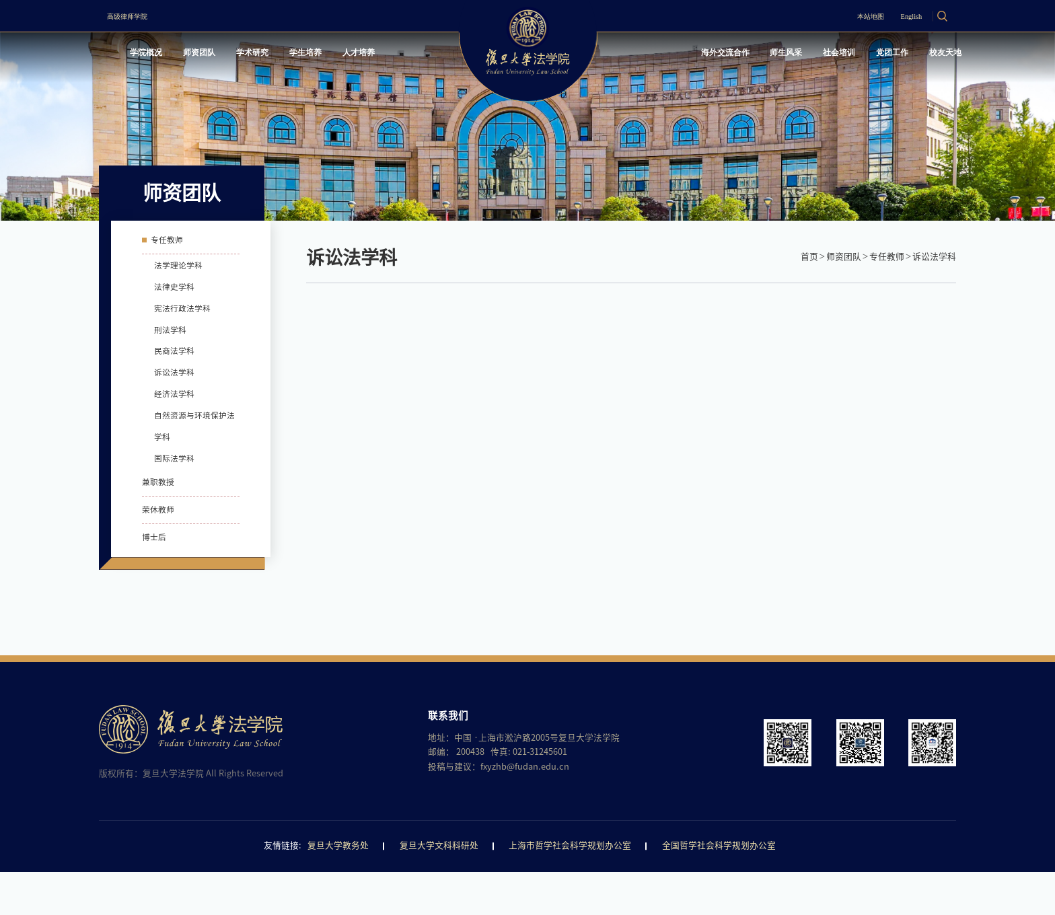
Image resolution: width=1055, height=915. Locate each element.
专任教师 (886, 256)
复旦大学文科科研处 (439, 889)
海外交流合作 (668, 56)
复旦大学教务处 (338, 889)
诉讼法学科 (934, 256)
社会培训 (806, 56)
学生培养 (348, 56)
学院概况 (157, 56)
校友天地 (934, 56)
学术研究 (284, 56)
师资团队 (221, 56)
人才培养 (412, 56)
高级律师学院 (140, 16)
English (894, 16)
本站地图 (835, 16)
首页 (809, 256)
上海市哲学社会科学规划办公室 (570, 889)
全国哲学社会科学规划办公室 (719, 889)
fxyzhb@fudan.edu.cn (524, 809)
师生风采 (742, 56)
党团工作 (870, 56)
